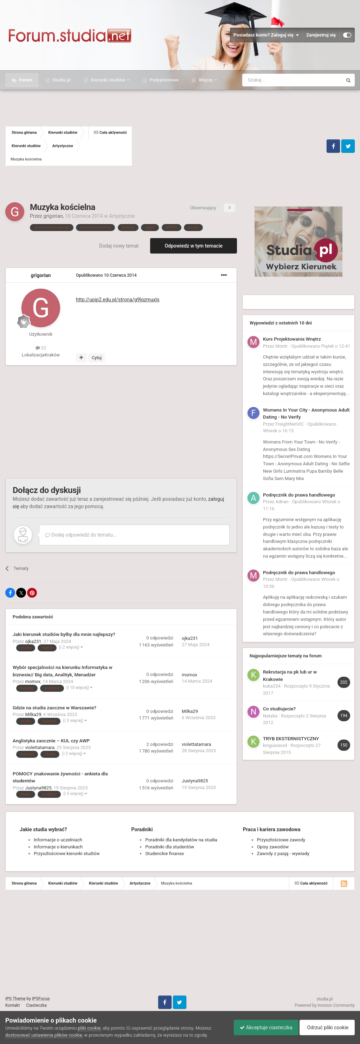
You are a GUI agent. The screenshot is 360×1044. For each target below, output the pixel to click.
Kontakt (12, 1005)
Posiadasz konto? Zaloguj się (266, 35)
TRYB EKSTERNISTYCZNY (291, 738)
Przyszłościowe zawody (281, 839)
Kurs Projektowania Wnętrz (292, 339)
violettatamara (40, 747)
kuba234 (272, 686)
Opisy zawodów (273, 846)
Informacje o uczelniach (58, 839)
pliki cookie (89, 1028)
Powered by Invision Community (325, 1005)
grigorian (53, 216)
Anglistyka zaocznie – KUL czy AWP (51, 740)
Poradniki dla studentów (169, 846)
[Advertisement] (228, 146)
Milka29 (33, 714)
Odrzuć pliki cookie (326, 1027)
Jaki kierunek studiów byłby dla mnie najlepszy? (64, 634)
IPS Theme (15, 998)
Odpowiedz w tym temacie (194, 246)
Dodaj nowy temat (119, 246)
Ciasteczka (36, 1005)
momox (33, 681)
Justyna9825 (38, 787)
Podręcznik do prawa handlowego (299, 495)
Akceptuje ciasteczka (262, 1027)
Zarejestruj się (321, 35)
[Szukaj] (275, 80)
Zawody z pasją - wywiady (283, 853)
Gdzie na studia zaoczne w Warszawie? (54, 707)
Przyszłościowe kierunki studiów (66, 853)
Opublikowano (106, 275)
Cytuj (97, 357)
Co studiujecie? (279, 708)
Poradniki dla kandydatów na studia (181, 839)
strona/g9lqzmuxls (117, 299)
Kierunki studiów (108, 80)
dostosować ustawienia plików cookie (43, 1035)
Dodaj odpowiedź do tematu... (81, 535)
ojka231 (33, 641)
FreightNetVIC (290, 424)
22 (41, 347)
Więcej (205, 80)
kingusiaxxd (275, 745)
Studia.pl (61, 80)
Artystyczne (122, 216)
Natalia (270, 715)
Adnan (282, 501)
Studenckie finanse (164, 853)
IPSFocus (41, 998)
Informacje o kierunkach (58, 846)
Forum (25, 80)
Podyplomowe (163, 80)
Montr (282, 346)
